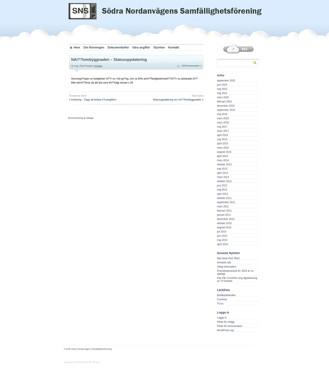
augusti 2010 (224, 227)
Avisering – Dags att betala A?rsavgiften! (93, 99)
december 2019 (225, 105)
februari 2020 (224, 101)
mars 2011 (223, 206)
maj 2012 (222, 189)
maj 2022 (222, 88)
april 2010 (222, 244)
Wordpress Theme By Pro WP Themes (82, 362)
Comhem (222, 299)
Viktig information (226, 266)
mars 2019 (223, 118)
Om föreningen (93, 47)
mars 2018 (223, 122)
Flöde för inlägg (225, 321)
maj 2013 (222, 168)
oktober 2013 (224, 164)
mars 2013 (223, 177)
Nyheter (98, 66)
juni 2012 (222, 185)
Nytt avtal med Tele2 (228, 258)
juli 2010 (221, 231)
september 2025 (226, 80)
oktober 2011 (224, 198)
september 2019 (226, 109)
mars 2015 (223, 147)
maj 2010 (222, 240)
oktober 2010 (224, 223)
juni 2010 (222, 235)
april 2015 (222, 143)
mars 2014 (223, 160)
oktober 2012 (224, 181)
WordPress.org (225, 330)
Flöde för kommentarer (229, 326)
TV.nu (220, 303)
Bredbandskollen (226, 295)
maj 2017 (222, 126)
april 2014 (222, 156)
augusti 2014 (224, 151)
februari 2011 (224, 210)
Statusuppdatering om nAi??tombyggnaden (177, 99)
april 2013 (222, 172)
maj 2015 (222, 139)
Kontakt (173, 47)
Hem (77, 47)
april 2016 (222, 135)
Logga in (222, 317)
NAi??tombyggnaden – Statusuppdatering (109, 59)
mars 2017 (223, 130)
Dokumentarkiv (118, 47)
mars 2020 (223, 97)
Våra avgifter (141, 47)
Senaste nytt (224, 262)
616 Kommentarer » (191, 66)
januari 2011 (224, 214)
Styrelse (159, 47)
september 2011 (226, 202)
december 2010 (225, 219)
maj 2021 (222, 93)
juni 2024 (222, 84)
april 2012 (222, 193)
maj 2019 (222, 114)
